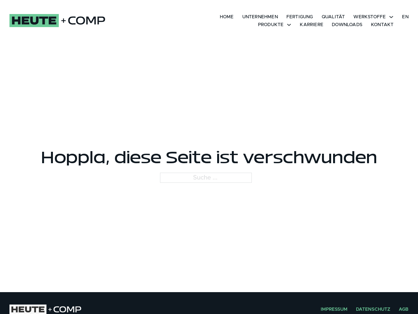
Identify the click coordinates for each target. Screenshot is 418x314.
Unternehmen (260, 17)
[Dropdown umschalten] (391, 16)
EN (405, 17)
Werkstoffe (369, 17)
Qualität (333, 17)
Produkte (271, 25)
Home (227, 17)
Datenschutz (373, 309)
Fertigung (299, 17)
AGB (404, 309)
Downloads (347, 25)
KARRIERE (311, 25)
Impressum (334, 309)
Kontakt (382, 25)
